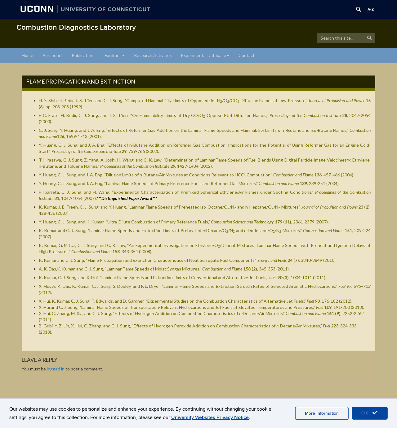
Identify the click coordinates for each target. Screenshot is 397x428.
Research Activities (153, 55)
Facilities (115, 55)
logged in (56, 368)
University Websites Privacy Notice (210, 417)
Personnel (52, 55)
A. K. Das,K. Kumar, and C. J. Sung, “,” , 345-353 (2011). (164, 268)
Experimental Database (205, 55)
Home (27, 55)
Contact (247, 55)
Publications (84, 55)
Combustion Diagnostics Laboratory (76, 27)
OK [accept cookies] (369, 413)
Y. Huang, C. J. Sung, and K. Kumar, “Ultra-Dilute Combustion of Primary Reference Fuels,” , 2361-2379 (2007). (184, 221)
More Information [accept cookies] (322, 413)
